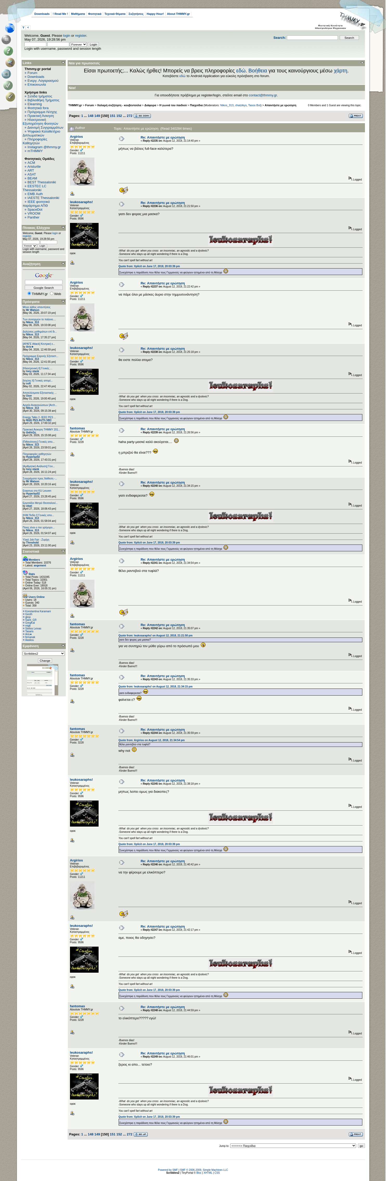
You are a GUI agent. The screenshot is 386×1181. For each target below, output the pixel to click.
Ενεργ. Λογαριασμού (43, 81)
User (29, 395)
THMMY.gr (75, 105)
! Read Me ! (60, 13)
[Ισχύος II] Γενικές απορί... (38, 380)
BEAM (32, 178)
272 (129, 116)
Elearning (35, 104)
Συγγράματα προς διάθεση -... (40, 478)
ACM (31, 163)
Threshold (32, 542)
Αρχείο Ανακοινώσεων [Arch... (40, 405)
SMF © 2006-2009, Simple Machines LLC (204, 1169)
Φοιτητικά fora (38, 108)
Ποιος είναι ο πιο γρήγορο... (39, 527)
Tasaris (29, 631)
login (66, 36)
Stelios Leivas (33, 628)
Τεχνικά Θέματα (115, 13)
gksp (28, 617)
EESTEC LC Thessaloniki (34, 188)
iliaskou (29, 640)
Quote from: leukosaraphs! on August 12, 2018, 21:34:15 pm (155, 686)
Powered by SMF (168, 1169)
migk (28, 625)
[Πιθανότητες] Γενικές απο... (39, 441)
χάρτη (340, 70)
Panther (34, 217)
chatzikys (241, 105)
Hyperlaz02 (33, 456)
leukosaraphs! (81, 202)
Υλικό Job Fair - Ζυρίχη (36, 539)
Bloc (198, 1172)
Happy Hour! (155, 13)
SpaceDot (35, 209)
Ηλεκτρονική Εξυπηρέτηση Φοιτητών (40, 122)
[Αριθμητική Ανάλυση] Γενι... (39, 466)
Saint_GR (30, 619)
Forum (32, 73)
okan (29, 505)
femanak (30, 637)
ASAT (31, 174)
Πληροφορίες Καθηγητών (35, 141)
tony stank (32, 371)
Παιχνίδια (196, 105)
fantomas (77, 428)
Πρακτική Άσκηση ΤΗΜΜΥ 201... (41, 429)
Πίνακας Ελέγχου (36, 228)
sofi (28, 383)
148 (90, 116)
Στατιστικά (31, 551)
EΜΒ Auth (35, 194)
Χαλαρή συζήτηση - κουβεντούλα (119, 105)
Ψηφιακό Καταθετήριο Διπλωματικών (41, 133)
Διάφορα (150, 105)
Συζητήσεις (136, 13)
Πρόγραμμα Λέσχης (42, 112)
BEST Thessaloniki (42, 182)
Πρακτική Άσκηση (41, 116)
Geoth (28, 614)
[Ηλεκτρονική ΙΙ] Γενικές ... (37, 368)
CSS (217, 1172)
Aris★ (29, 346)
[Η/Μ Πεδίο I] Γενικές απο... (38, 515)
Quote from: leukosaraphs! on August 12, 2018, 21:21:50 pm (155, 635)
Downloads (42, 13)
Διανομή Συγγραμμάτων (45, 127)
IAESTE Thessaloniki (43, 198)
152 (119, 116)
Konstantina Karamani (38, 611)
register (80, 36)
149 (97, 116)
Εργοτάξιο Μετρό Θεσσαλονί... (40, 503)
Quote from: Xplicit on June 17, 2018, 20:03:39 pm (149, 266)
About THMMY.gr (178, 13)
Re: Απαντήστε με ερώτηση (163, 137)
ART (30, 170)
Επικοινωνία (37, 84)
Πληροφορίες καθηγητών (37, 454)
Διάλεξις (31, 432)
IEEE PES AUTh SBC (39, 420)
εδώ (241, 70)
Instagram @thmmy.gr (44, 147)
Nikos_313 (32, 322)
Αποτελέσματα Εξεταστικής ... (40, 392)
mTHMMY (35, 151)
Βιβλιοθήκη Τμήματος (43, 100)
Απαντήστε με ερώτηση (280, 105)
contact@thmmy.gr (263, 95)
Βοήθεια (257, 70)
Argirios (76, 137)
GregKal (30, 622)
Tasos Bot (254, 105)
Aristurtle (34, 166)
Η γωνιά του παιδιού (173, 105)
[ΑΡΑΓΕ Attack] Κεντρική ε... (39, 343)
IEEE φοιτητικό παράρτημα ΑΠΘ (36, 204)
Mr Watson (32, 310)
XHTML (208, 1172)
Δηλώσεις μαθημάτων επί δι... (40, 331)
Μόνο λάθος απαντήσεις (36, 307)
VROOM (34, 213)
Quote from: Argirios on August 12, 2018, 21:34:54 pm (151, 740)
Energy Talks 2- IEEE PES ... (39, 417)
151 (112, 116)
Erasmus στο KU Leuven (37, 490)
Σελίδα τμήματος (40, 96)
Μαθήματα (78, 13)
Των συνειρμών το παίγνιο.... (39, 319)
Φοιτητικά (94, 13)
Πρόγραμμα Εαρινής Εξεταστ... (40, 356)
